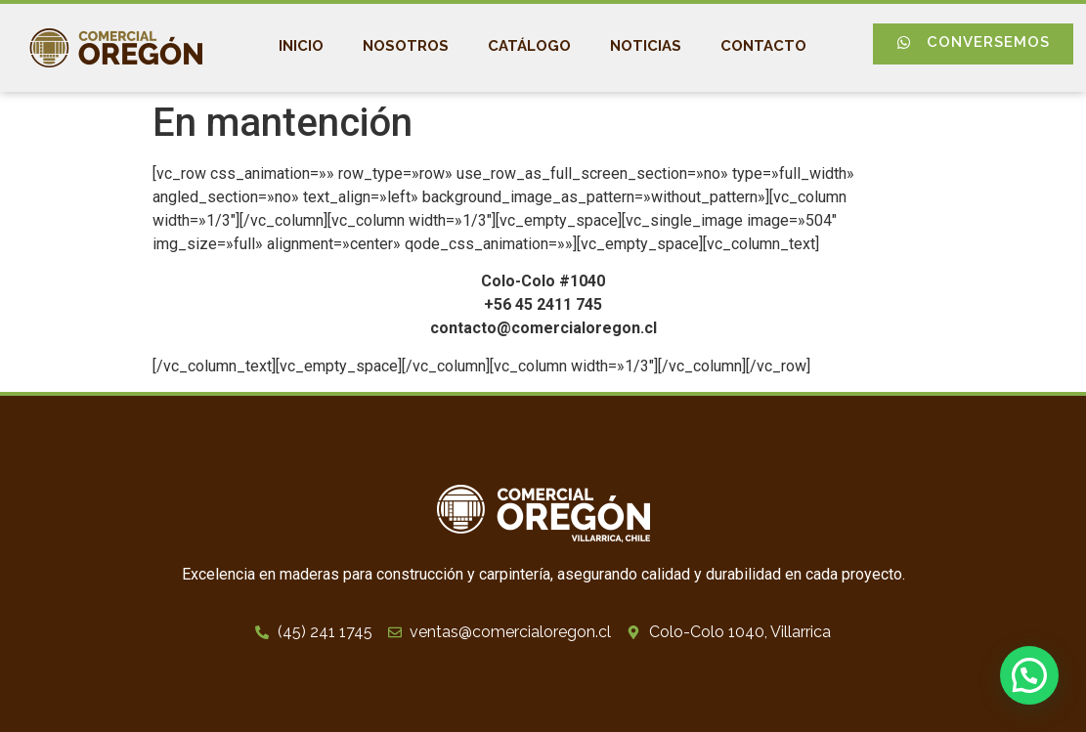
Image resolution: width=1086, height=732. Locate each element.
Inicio (301, 46)
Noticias (645, 46)
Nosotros (406, 46)
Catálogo (529, 46)
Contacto (763, 46)
